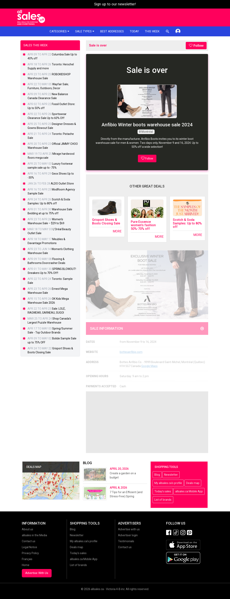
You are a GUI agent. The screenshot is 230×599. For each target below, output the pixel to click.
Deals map (192, 483)
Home (25, 565)
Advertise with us (129, 529)
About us (27, 529)
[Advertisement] (147, 422)
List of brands (162, 499)
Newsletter (171, 474)
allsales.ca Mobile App (189, 491)
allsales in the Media (34, 535)
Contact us (28, 541)
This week (152, 31)
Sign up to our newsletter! (115, 4)
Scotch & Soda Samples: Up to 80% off (187, 223)
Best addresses (112, 31)
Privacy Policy (30, 553)
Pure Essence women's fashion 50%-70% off (143, 225)
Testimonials (126, 541)
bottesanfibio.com (131, 352)
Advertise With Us (36, 573)
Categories (59, 31)
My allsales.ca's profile (168, 483)
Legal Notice (29, 547)
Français (27, 559)
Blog (157, 474)
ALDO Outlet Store (62, 183)
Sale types (84, 31)
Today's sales (162, 491)
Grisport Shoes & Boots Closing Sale (106, 221)
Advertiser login (128, 535)
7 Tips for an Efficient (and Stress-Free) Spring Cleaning (126, 496)
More (117, 231)
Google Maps (149, 366)
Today (134, 31)
